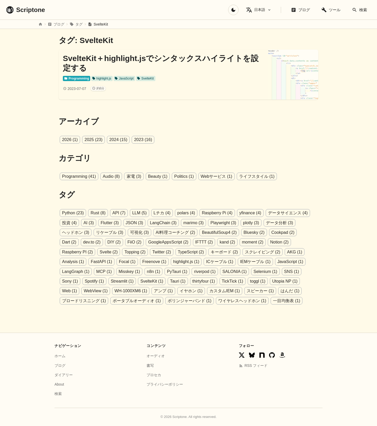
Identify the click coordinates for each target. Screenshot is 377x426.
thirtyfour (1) (154, 280)
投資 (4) (69, 222)
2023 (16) (143, 139)
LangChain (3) (162, 222)
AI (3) (88, 222)
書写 (150, 365)
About (59, 383)
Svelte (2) (71, 251)
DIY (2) (92, 242)
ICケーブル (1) (190, 261)
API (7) (118, 213)
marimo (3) (193, 222)
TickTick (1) (182, 280)
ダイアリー (63, 374)
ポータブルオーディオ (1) (86, 300)
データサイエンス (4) (286, 213)
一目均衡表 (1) (235, 300)
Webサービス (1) (215, 176)
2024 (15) (118, 139)
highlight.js (101, 78)
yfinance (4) (249, 213)
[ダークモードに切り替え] (233, 10)
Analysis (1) (281, 251)
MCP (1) (69, 271)
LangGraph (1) (293, 261)
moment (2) (230, 242)
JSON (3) (134, 222)
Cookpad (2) (282, 232)
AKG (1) (256, 251)
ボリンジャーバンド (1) (139, 300)
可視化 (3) (139, 232)
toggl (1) (208, 280)
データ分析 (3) (278, 222)
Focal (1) (98, 261)
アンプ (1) (110, 290)
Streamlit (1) (73, 280)
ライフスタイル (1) (255, 176)
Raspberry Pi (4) (216, 213)
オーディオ (156, 355)
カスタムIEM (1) (171, 290)
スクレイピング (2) (224, 251)
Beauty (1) (157, 176)
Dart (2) (307, 232)
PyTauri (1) (142, 271)
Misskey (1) (95, 271)
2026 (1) (70, 139)
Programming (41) (79, 176)
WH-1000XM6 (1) (78, 290)
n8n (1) (119, 271)
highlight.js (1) (157, 261)
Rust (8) (97, 213)
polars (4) (185, 213)
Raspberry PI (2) (288, 242)
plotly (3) (250, 222)
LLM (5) (139, 213)
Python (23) (73, 213)
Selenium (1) (230, 271)
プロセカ (154, 374)
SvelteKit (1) (103, 280)
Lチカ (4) (161, 213)
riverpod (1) (170, 271)
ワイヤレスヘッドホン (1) (191, 300)
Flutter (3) (109, 222)
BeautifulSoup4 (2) (219, 232)
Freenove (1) (125, 261)
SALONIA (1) (199, 271)
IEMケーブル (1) (225, 261)
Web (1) (261, 280)
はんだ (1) (237, 290)
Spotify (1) (302, 271)
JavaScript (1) (260, 261)
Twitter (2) (123, 251)
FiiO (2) (113, 242)
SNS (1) (256, 271)
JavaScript (123, 78)
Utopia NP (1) (235, 280)
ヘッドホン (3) (75, 232)
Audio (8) (110, 176)
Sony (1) (278, 271)
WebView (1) (288, 280)
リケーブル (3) (109, 232)
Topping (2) (97, 251)
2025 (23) (93, 139)
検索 (58, 393)
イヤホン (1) (138, 290)
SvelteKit (145, 78)
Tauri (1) (128, 280)
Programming (76, 78)
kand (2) (205, 242)
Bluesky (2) (253, 232)
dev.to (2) (70, 242)
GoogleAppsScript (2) (147, 242)
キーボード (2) (185, 251)
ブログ (59, 365)
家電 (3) (133, 176)
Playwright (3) (222, 222)
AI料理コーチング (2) (175, 232)
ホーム (59, 355)
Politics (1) (183, 176)
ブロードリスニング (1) (275, 290)
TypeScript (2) (153, 251)
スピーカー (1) (207, 290)
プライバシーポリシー (165, 383)
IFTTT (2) (182, 242)
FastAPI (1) (72, 261)
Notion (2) (257, 242)
